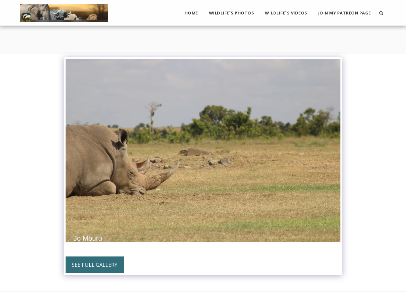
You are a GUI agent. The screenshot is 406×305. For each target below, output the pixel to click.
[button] (381, 13)
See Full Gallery (94, 264)
